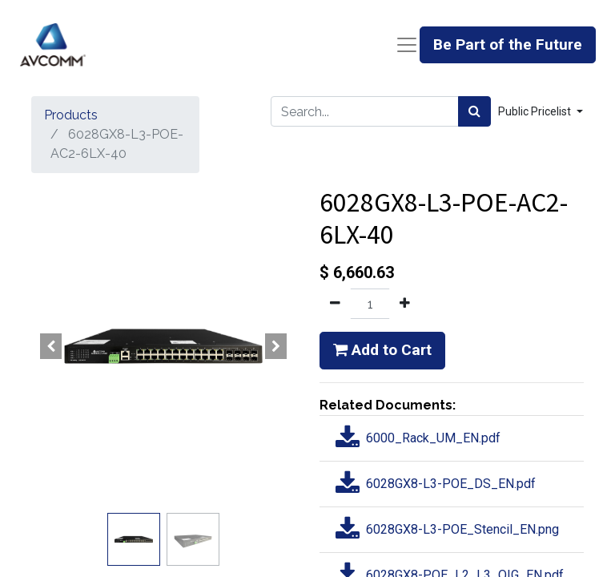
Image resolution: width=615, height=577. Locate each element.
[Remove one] (335, 303)
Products (71, 115)
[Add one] (404, 303)
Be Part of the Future (507, 44)
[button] (51, 346)
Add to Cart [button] (382, 350)
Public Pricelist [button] (535, 111)
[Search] (474, 111)
